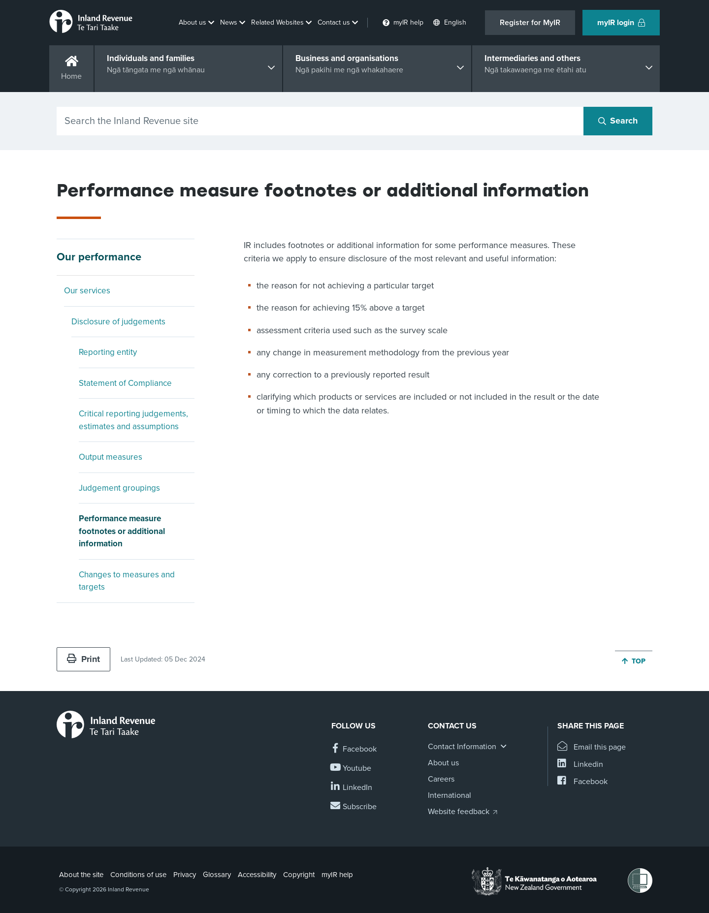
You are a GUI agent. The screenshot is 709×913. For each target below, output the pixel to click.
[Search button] (617, 121)
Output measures (110, 457)
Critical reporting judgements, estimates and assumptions (133, 420)
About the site (81, 874)
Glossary (217, 874)
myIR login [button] (621, 23)
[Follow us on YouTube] (351, 768)
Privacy (184, 874)
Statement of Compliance (125, 383)
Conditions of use (138, 874)
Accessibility (257, 874)
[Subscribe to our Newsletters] (354, 807)
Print (83, 659)
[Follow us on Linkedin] (351, 788)
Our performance (99, 257)
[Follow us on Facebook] (354, 749)
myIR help (337, 874)
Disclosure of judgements (118, 321)
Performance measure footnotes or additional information (122, 531)
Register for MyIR (530, 23)
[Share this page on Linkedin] (580, 764)
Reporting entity (108, 352)
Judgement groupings (119, 488)
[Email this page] (591, 747)
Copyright (299, 874)
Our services (87, 290)
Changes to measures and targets (127, 581)
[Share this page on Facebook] (582, 782)
